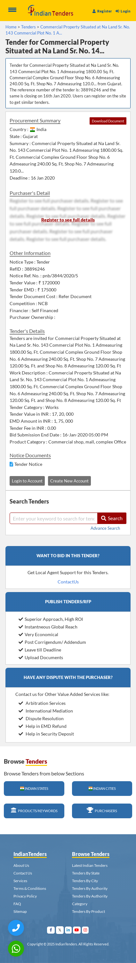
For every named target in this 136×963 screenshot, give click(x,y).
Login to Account (27, 480)
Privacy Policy (25, 896)
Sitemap (20, 911)
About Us (21, 865)
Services (20, 880)
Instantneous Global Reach (48, 626)
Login (123, 11)
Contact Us (22, 873)
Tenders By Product (88, 911)
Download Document (108, 121)
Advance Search (105, 528)
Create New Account (69, 480)
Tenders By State (86, 873)
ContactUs (68, 581)
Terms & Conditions (29, 888)
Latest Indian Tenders (90, 865)
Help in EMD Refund (43, 726)
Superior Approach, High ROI (51, 619)
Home (11, 26)
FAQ (17, 903)
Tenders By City (85, 880)
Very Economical (38, 634)
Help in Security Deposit (46, 733)
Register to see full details (68, 219)
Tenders (28, 26)
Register (102, 11)
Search (112, 518)
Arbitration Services (42, 703)
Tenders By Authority (90, 888)
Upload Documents (41, 657)
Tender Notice (28, 464)
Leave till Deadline (40, 649)
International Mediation (46, 710)
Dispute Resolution (41, 718)
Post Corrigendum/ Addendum (52, 642)
